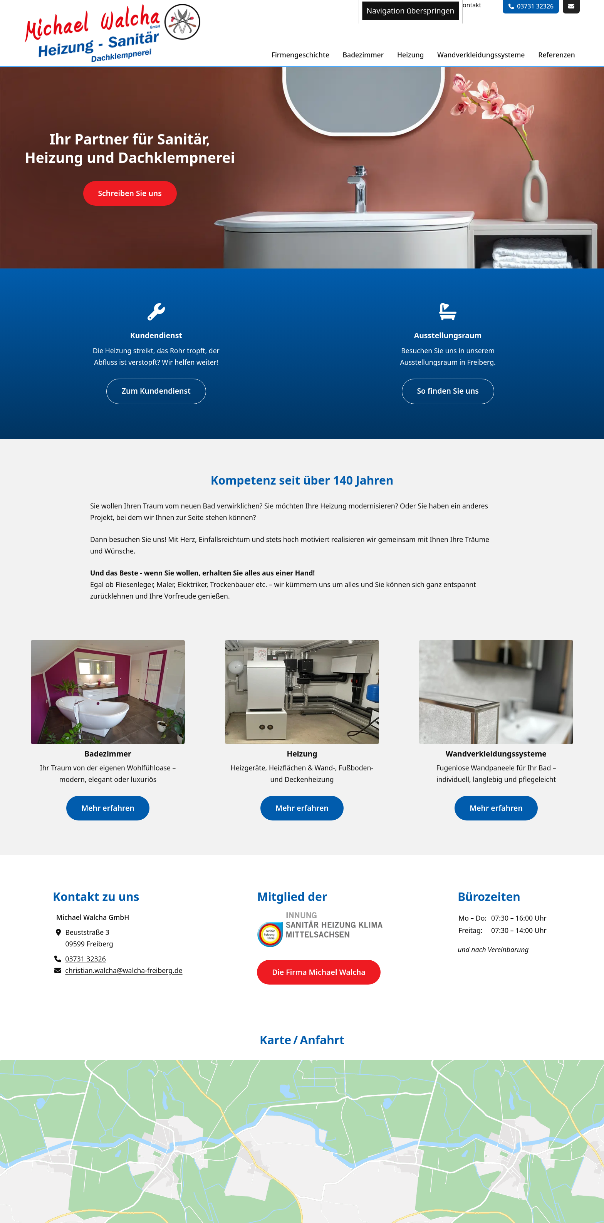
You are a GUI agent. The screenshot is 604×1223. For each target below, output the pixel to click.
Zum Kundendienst (156, 391)
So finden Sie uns (447, 391)
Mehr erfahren (107, 807)
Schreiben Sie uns (129, 193)
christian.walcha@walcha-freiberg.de (123, 970)
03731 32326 (535, 6)
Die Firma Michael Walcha (319, 971)
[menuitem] (470, 5)
